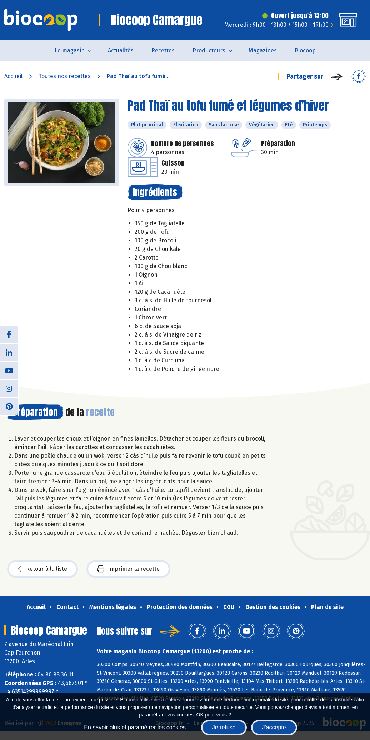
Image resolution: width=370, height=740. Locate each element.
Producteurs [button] (208, 50)
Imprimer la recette (128, 569)
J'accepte (274, 727)
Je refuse (224, 727)
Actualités (121, 50)
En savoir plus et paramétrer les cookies (135, 727)
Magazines (263, 50)
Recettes (163, 50)
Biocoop (305, 50)
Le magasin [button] (70, 50)
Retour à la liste (42, 569)
